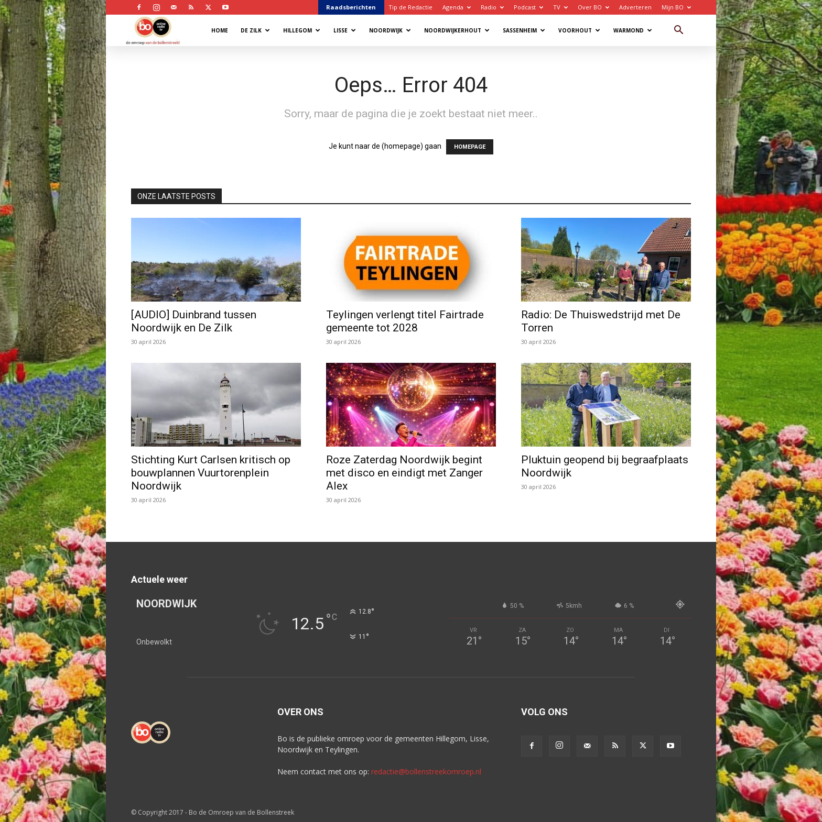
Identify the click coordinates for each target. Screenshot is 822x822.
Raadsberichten (351, 7)
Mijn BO (676, 7)
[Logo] (158, 30)
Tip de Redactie (410, 7)
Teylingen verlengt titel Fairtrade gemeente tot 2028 (405, 321)
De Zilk (255, 30)
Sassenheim (524, 30)
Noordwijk (390, 30)
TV (560, 7)
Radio (492, 7)
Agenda (456, 7)
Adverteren (635, 7)
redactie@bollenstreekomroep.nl (426, 771)
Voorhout (579, 30)
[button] (678, 31)
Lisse (344, 30)
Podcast (528, 7)
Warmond (632, 30)
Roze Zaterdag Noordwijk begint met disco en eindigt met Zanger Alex (404, 472)
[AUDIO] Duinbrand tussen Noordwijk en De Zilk (193, 321)
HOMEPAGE (469, 146)
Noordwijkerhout (457, 30)
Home (219, 30)
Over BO (593, 7)
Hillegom (301, 30)
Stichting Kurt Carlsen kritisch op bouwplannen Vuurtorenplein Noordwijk (210, 472)
